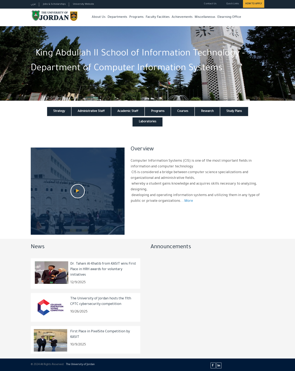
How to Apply (253, 4)
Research (207, 111)
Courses (182, 111)
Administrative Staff (91, 111)
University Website (83, 4)
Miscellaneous (205, 17)
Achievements (182, 17)
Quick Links (232, 4)
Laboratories (147, 122)
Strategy (59, 111)
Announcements (171, 247)
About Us (99, 17)
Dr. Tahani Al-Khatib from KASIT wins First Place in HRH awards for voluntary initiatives (103, 269)
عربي (33, 4)
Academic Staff (127, 111)
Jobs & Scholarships (54, 4)
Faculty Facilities (158, 17)
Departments (117, 17)
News (38, 247)
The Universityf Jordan (80, 364)
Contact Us (210, 4)
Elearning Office (229, 17)
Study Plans (234, 111)
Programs (136, 17)
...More (187, 201)
